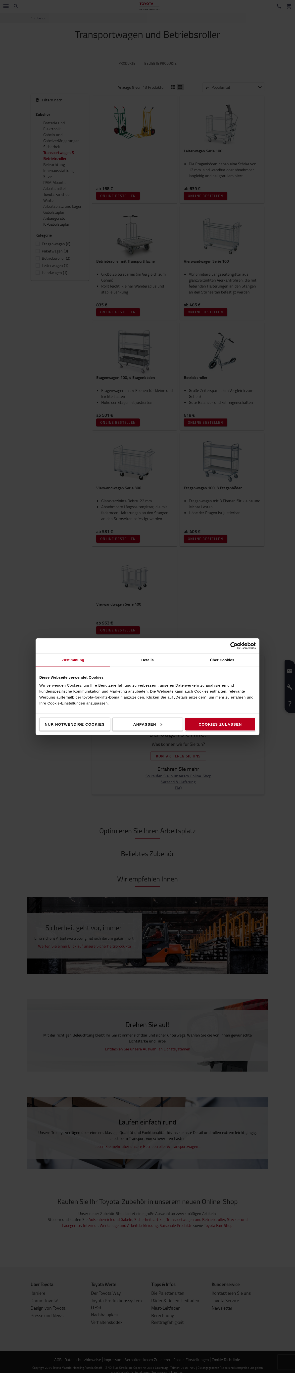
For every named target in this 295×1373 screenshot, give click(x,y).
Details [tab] (147, 660)
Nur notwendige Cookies (75, 724)
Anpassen (147, 724)
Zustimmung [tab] (73, 660)
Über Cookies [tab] (222, 660)
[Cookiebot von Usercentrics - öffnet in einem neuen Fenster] (234, 645)
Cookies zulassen (220, 724)
